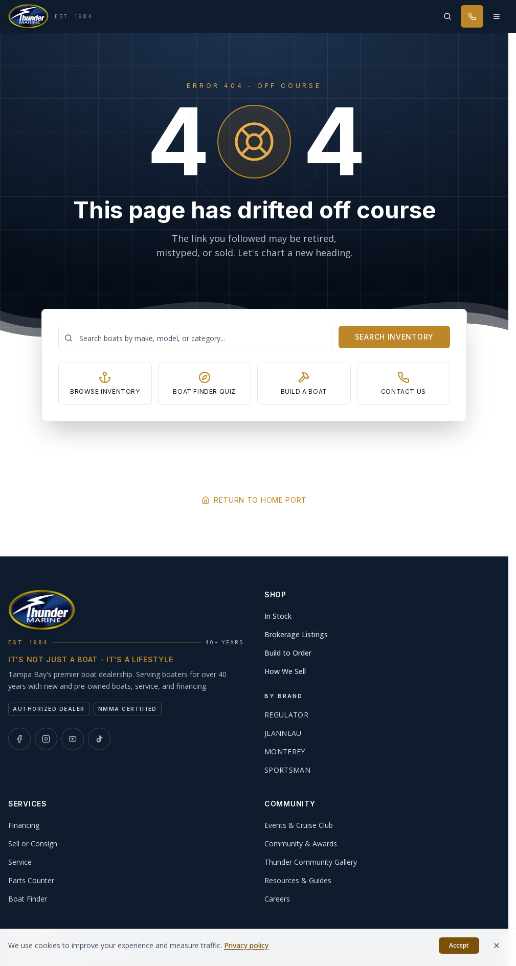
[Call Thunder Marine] (472, 16)
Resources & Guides (297, 880)
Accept (459, 949)
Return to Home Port (254, 500)
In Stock (277, 616)
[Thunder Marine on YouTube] (72, 739)
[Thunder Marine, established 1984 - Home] (50, 16)
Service (20, 862)
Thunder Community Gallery (310, 862)
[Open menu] (496, 16)
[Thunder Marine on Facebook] (19, 739)
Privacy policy (246, 949)
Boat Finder (27, 899)
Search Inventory (394, 336)
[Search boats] (195, 338)
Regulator (286, 715)
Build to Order (287, 653)
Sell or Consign (32, 843)
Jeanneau (283, 733)
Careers (277, 899)
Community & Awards (300, 843)
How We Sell (285, 671)
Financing (23, 825)
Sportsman (287, 770)
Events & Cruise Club (298, 825)
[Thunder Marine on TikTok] (99, 739)
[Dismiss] (496, 949)
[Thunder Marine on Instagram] (46, 739)
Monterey (284, 751)
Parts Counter (31, 880)
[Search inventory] (447, 16)
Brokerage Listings (296, 634)
